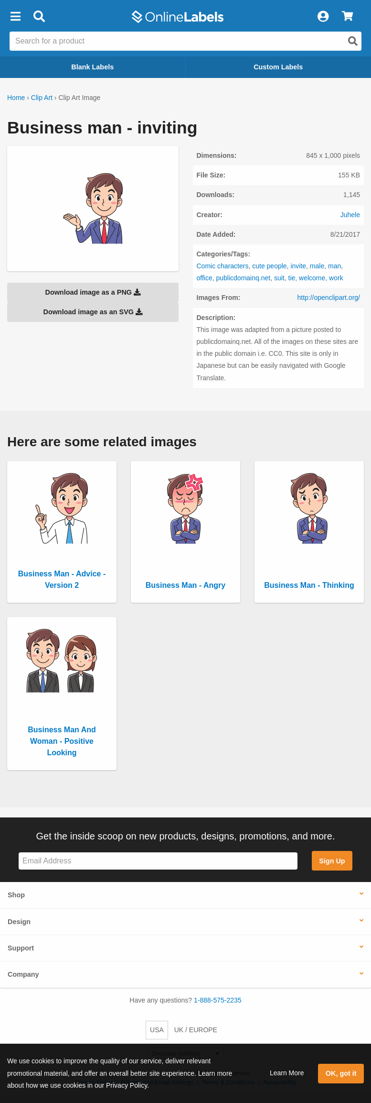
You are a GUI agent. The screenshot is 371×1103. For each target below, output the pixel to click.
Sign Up (332, 861)
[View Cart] (347, 17)
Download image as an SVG (92, 312)
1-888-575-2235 (218, 1000)
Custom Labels (278, 67)
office (204, 278)
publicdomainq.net (243, 278)
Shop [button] (16, 895)
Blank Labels (92, 67)
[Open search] (352, 41)
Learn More (287, 1073)
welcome (312, 278)
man (334, 266)
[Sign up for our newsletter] (158, 861)
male (317, 266)
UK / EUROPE (195, 1030)
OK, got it (341, 1073)
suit (279, 278)
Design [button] (19, 922)
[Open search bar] (39, 16)
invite (298, 266)
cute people (269, 266)
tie (292, 278)
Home (16, 97)
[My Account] (323, 16)
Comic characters (223, 266)
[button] (15, 16)
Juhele (350, 215)
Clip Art (42, 97)
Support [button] (21, 948)
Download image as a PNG (92, 292)
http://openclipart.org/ (328, 297)
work (336, 278)
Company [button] (23, 974)
